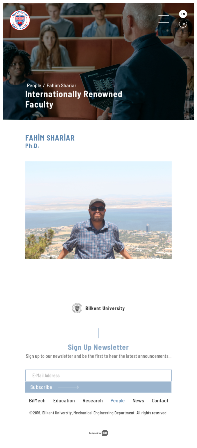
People (34, 85)
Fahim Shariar (61, 85)
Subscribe (41, 395)
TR (183, 24)
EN (183, 14)
